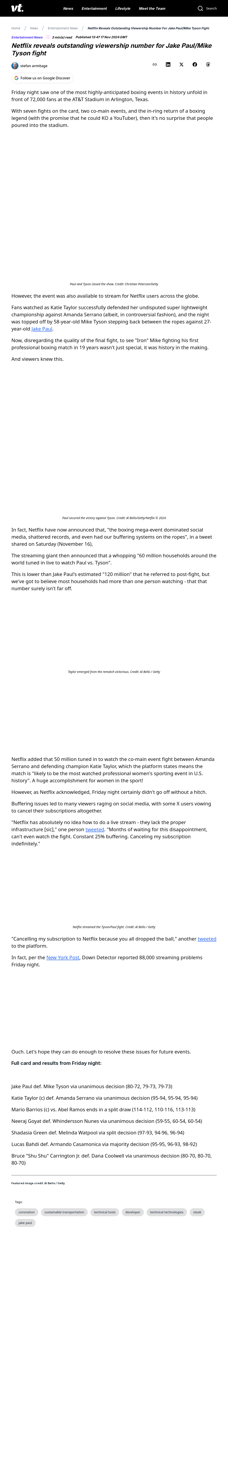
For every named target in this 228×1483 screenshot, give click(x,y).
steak (197, 1212)
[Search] (207, 8)
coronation (26, 1212)
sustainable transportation (64, 1212)
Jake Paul (42, 328)
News (68, 8)
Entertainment (94, 8)
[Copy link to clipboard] (155, 64)
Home (15, 28)
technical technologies (166, 1212)
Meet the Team (152, 8)
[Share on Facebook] (195, 64)
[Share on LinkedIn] (168, 64)
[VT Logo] (17, 8)
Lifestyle (122, 8)
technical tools (105, 1212)
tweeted (95, 829)
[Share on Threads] (208, 64)
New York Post (62, 957)
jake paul (25, 1223)
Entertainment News (63, 28)
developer (132, 1212)
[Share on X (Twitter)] (181, 64)
